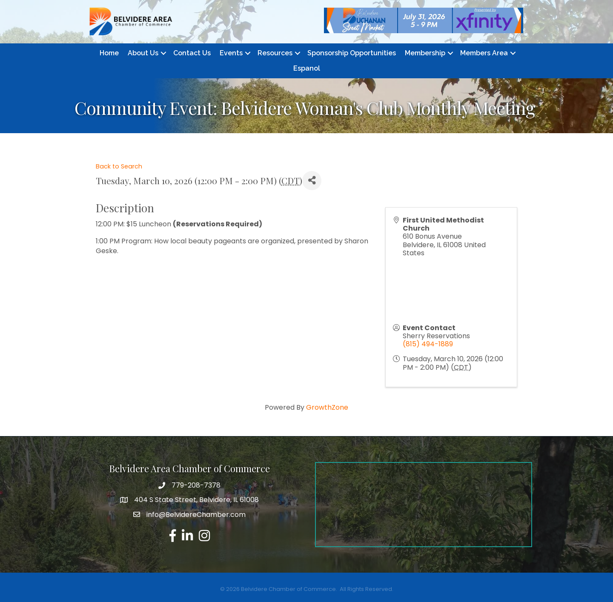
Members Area (484, 53)
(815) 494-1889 (428, 344)
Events (231, 53)
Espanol (306, 68)
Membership (425, 53)
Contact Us (192, 53)
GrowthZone (327, 407)
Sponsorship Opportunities (351, 53)
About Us (143, 53)
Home (109, 53)
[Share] (311, 180)
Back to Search (119, 166)
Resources (275, 53)
